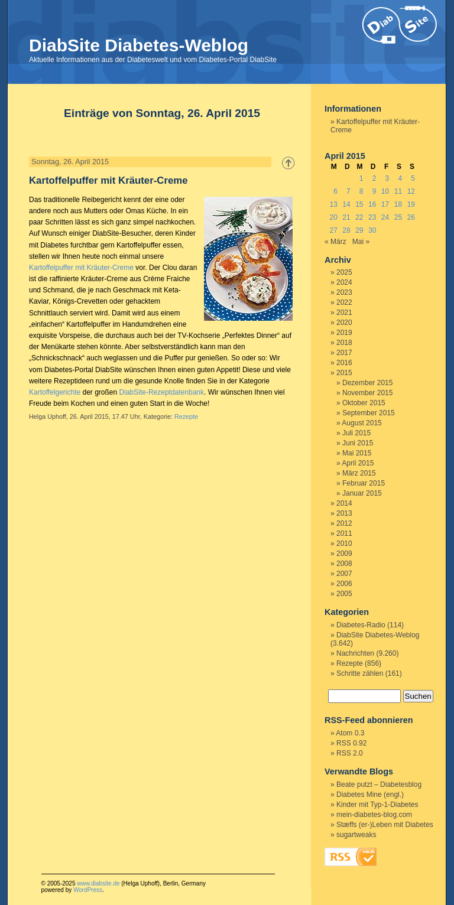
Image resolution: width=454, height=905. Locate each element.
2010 (344, 543)
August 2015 (361, 423)
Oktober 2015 (363, 403)
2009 (344, 553)
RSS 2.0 (349, 753)
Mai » (360, 241)
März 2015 (359, 473)
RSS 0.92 (351, 743)
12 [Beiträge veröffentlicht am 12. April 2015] (411, 191)
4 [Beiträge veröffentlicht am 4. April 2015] (400, 178)
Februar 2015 (363, 483)
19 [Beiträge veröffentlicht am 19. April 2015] (411, 204)
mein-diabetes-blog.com (374, 814)
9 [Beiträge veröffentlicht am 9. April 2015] (374, 191)
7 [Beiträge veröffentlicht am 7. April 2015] (348, 191)
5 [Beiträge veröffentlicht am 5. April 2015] (413, 178)
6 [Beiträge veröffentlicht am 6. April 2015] (335, 191)
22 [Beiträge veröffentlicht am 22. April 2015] (359, 217)
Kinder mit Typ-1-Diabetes (377, 804)
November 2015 (367, 393)
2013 (344, 513)
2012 (344, 523)
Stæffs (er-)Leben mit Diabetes (384, 825)
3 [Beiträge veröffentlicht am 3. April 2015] (387, 178)
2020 (344, 322)
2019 (344, 332)
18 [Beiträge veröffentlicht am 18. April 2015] (398, 204)
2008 (344, 563)
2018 (344, 342)
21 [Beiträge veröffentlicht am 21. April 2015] (346, 217)
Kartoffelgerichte (54, 392)
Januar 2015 (362, 493)
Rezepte (186, 416)
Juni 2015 (357, 443)
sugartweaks (356, 835)
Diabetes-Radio (360, 625)
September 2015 (368, 413)
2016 (344, 363)
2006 (344, 584)
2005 (344, 594)
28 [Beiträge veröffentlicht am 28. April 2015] (346, 230)
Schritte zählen (359, 673)
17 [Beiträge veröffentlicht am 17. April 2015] (385, 204)
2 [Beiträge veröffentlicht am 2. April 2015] (374, 178)
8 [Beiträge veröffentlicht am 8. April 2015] (361, 191)
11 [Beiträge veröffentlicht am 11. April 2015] (398, 191)
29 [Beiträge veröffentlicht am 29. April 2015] (359, 230)
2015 (344, 373)
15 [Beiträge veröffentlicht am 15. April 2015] (359, 204)
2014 (344, 503)
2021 (344, 312)
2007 (344, 573)
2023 (344, 292)
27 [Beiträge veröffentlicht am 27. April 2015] (333, 230)
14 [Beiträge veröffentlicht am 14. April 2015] (346, 204)
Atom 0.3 (350, 733)
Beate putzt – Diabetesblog (378, 784)
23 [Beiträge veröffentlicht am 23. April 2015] (372, 217)
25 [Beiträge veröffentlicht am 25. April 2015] (398, 217)
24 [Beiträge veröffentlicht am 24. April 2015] (385, 217)
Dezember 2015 (367, 383)
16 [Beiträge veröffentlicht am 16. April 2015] (372, 204)
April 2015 (358, 463)
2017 (344, 353)
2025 (344, 272)
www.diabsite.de (98, 883)
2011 (344, 533)
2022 (344, 302)
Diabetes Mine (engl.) (370, 794)
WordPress (87, 890)
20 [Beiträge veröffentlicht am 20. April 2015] (333, 217)
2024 (344, 282)
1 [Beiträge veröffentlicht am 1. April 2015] (361, 178)
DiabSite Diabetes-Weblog (138, 45)
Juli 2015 (356, 433)
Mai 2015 (356, 453)
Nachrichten (355, 653)
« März (335, 241)
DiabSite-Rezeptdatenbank (161, 392)
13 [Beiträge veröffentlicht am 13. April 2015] (333, 204)
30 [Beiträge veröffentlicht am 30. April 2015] (372, 230)
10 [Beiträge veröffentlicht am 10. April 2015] (385, 191)
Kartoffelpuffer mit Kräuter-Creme (108, 180)
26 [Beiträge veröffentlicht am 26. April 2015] (411, 217)
